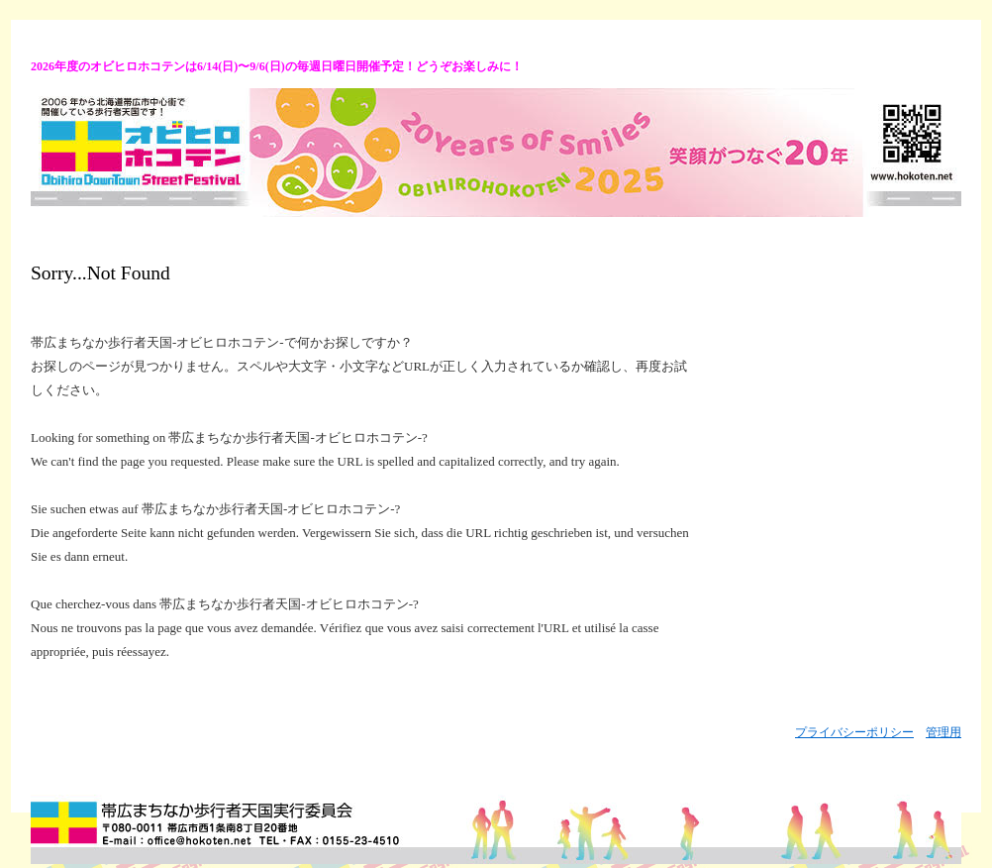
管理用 (943, 732)
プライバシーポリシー (854, 732)
